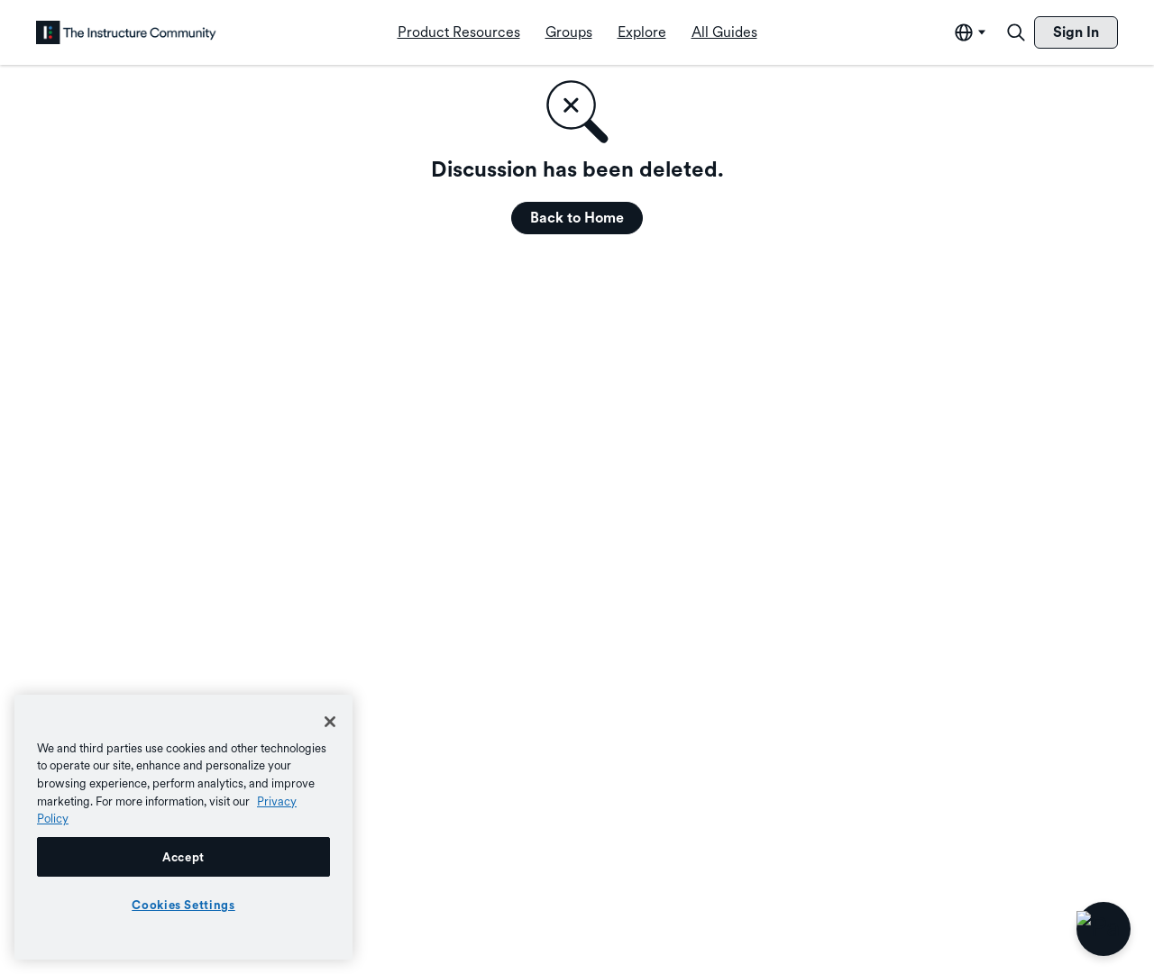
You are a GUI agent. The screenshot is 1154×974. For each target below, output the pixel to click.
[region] (183, 827)
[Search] (1016, 32)
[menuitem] (458, 32)
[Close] (330, 722)
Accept (183, 857)
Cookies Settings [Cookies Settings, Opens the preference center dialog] (183, 904)
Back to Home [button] (577, 217)
